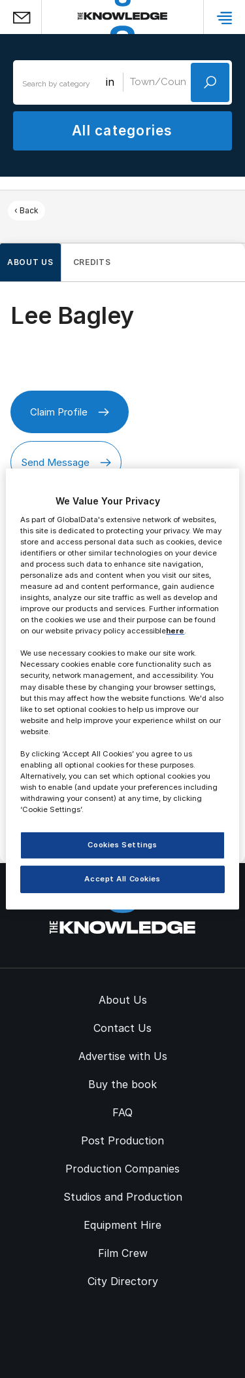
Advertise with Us (122, 1056)
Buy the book (122, 1084)
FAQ (122, 1112)
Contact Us (122, 1027)
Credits (92, 262)
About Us (123, 999)
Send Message (66, 462)
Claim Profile (69, 412)
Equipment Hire (122, 1224)
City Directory (123, 1281)
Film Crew (123, 1253)
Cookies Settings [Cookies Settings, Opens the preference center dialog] (122, 844)
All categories (122, 130)
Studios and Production (122, 1196)
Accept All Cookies (122, 878)
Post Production (122, 1140)
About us (30, 262)
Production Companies (122, 1168)
